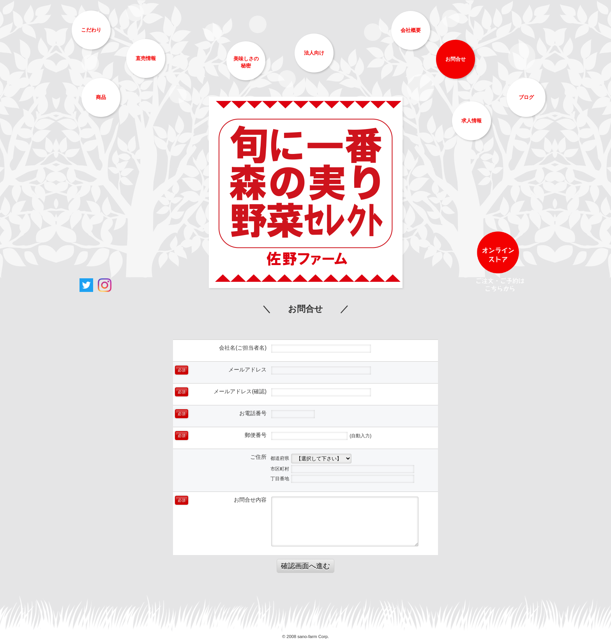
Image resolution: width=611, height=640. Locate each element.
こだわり (91, 30)
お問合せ (455, 59)
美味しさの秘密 (246, 62)
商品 (101, 97)
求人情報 (471, 121)
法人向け (314, 53)
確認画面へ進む (305, 566)
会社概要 (411, 30)
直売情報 (146, 58)
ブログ (526, 97)
